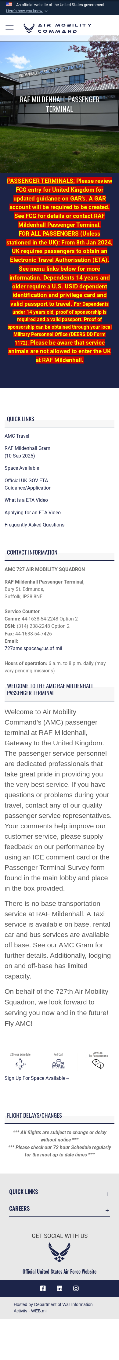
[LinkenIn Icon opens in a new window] (59, 1288)
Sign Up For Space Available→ (37, 1078)
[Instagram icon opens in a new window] (76, 1288)
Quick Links (23, 1191)
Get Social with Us (60, 1235)
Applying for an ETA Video (33, 512)
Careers (19, 1208)
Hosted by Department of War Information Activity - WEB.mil (53, 1307)
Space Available (22, 468)
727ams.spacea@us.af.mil (33, 648)
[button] (27, 11)
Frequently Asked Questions (34, 525)
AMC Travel (17, 436)
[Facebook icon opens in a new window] (43, 1288)
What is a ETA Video (26, 500)
